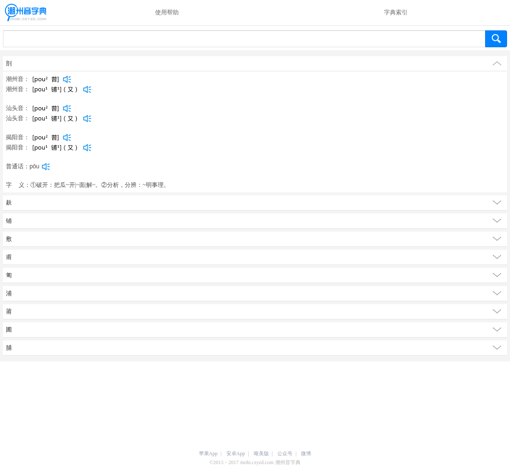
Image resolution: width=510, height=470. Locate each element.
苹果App (208, 453)
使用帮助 (167, 12)
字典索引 (396, 12)
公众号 (285, 453)
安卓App (235, 453)
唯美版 (261, 453)
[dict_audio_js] (67, 79)
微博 (306, 453)
